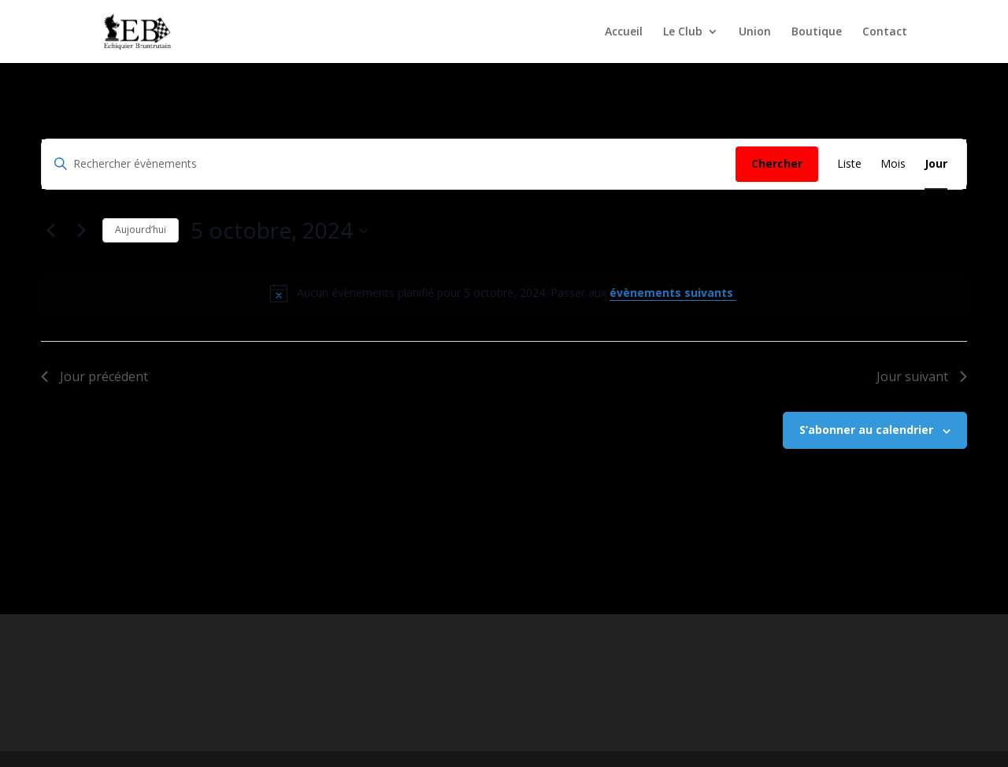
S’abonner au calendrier (866, 429)
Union (755, 32)
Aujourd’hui (140, 229)
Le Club (682, 32)
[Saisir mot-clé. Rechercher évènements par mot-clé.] (389, 164)
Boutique (816, 32)
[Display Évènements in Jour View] (936, 164)
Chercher (776, 163)
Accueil (624, 32)
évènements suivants (673, 292)
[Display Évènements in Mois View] (893, 164)
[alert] (504, 293)
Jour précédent (94, 376)
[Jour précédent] (50, 230)
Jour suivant (921, 376)
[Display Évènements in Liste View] (849, 164)
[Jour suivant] (81, 230)
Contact (884, 32)
